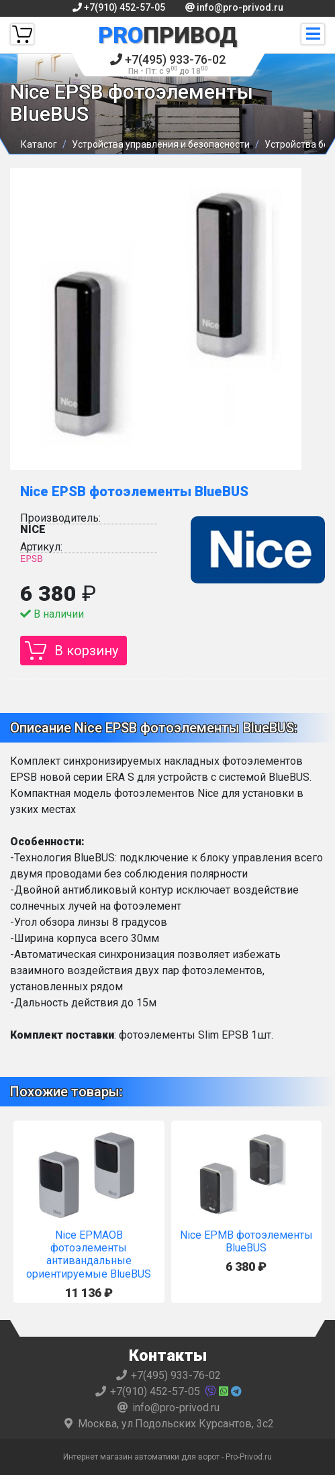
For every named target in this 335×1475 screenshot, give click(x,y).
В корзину (86, 651)
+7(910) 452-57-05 (119, 7)
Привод (167, 34)
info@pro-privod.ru (234, 7)
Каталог (39, 144)
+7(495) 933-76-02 (168, 64)
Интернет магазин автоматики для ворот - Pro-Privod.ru (167, 1457)
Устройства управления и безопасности (161, 144)
